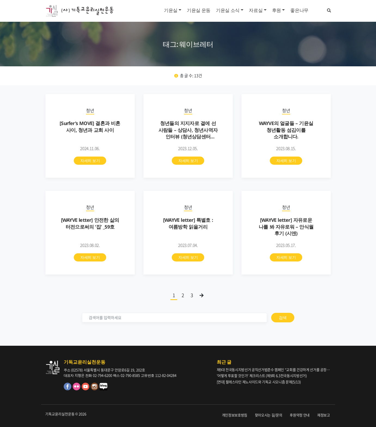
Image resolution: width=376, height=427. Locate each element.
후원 (276, 10)
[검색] (174, 317)
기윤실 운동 (198, 10)
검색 (283, 317)
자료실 (255, 10)
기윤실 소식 (228, 10)
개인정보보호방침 (234, 414)
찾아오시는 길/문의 (268, 414)
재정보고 (323, 414)
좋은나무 (299, 10)
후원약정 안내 (300, 414)
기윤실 (171, 10)
